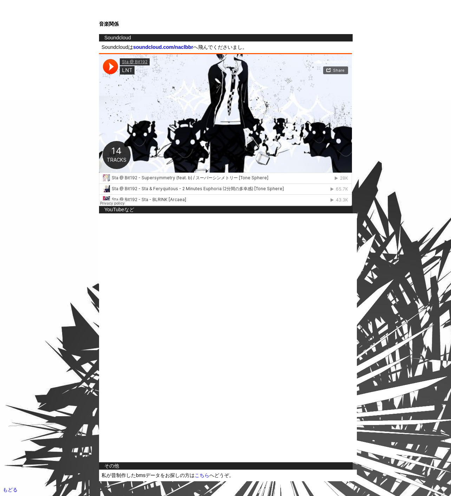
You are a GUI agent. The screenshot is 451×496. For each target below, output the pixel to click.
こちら (202, 475)
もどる (10, 489)
